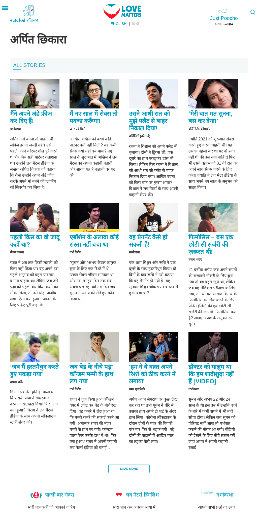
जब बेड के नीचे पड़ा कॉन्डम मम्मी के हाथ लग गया (91, 374)
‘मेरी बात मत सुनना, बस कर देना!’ (210, 117)
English (118, 24)
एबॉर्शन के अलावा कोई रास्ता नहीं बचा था (94, 241)
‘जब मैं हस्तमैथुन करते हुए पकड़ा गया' (34, 370)
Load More (129, 468)
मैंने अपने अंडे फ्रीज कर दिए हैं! (31, 117)
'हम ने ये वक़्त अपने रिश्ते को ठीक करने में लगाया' (152, 374)
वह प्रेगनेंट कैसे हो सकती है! (148, 241)
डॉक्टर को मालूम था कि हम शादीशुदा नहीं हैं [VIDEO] (211, 374)
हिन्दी (135, 24)
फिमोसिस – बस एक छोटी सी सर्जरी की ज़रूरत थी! (210, 244)
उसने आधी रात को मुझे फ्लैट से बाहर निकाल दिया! (149, 121)
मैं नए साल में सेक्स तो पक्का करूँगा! (93, 117)
